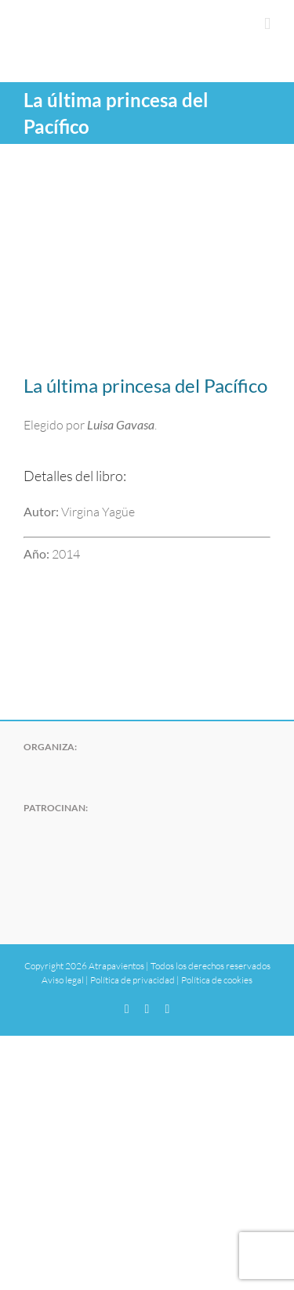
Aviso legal (63, 980)
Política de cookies (216, 980)
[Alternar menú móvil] (267, 24)
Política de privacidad (132, 980)
